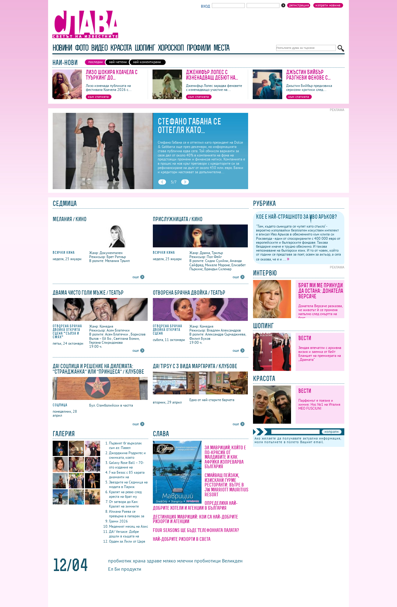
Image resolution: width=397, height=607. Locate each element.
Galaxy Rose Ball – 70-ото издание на (126, 464)
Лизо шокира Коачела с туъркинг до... (112, 75)
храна (139, 561)
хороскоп (171, 48)
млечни (185, 561)
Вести (304, 338)
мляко (169, 561)
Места (221, 48)
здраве (154, 561)
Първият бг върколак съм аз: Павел (125, 445)
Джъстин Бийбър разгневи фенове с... (308, 75)
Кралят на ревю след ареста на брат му (125, 494)
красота (120, 48)
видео (99, 48)
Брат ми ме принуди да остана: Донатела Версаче (320, 291)
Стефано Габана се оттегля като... (189, 125)
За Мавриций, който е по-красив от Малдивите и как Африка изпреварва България (225, 456)
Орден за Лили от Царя (127, 541)
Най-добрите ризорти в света (181, 539)
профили (198, 48)
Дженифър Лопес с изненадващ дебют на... (212, 75)
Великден (232, 561)
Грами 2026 (118, 521)
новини (62, 48)
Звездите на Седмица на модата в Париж (128, 484)
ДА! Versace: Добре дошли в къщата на (124, 533)
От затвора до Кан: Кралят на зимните (124, 503)
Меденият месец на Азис (128, 526)
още (135, 277)
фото (81, 48)
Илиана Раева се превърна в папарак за (126, 513)
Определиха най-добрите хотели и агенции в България (195, 505)
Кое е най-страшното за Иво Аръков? (296, 216)
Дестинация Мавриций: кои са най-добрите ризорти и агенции (195, 519)
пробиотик (120, 561)
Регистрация (299, 5)
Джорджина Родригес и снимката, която (127, 455)
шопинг (145, 48)
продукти (131, 569)
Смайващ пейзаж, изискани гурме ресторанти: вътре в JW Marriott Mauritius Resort (226, 484)
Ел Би (114, 569)
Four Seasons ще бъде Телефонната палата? (196, 530)
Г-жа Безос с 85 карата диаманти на (127, 474)
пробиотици (207, 561)
